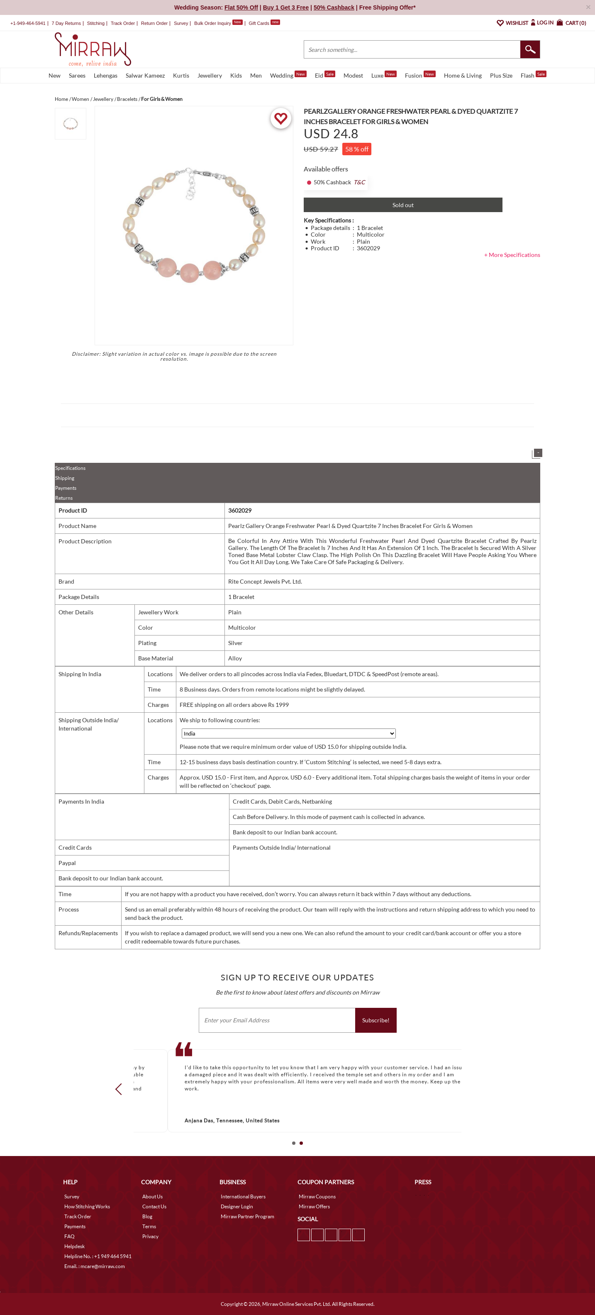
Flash (533, 75)
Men (256, 75)
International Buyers (243, 1196)
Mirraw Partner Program (247, 1216)
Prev (121, 1089)
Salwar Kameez (145, 75)
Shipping (64, 478)
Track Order (123, 23)
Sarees (77, 75)
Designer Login (237, 1206)
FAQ (69, 1236)
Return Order (154, 23)
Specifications (70, 468)
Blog (147, 1216)
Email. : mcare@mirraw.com (94, 1266)
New (55, 75)
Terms (149, 1226)
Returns (64, 498)
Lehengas (105, 75)
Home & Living (463, 75)
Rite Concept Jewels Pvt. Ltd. (265, 581)
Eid (325, 75)
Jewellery (210, 75)
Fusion (420, 75)
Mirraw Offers (314, 1206)
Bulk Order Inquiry (212, 23)
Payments (65, 488)
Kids (236, 75)
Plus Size (501, 75)
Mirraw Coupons (317, 1196)
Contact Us (154, 1206)
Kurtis (181, 75)
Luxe (384, 75)
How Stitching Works (87, 1206)
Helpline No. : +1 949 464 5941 (98, 1256)
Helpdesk (74, 1246)
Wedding (288, 75)
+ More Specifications (512, 254)
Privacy (150, 1236)
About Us (152, 1196)
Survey (181, 23)
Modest (353, 75)
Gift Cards (264, 23)
